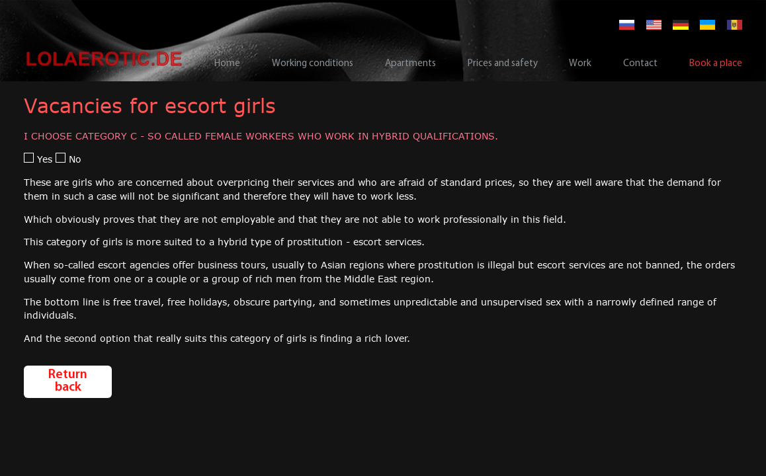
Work (580, 64)
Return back (67, 381)
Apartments (410, 64)
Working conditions (312, 64)
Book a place (715, 64)
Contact (640, 64)
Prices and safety (503, 64)
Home (227, 64)
